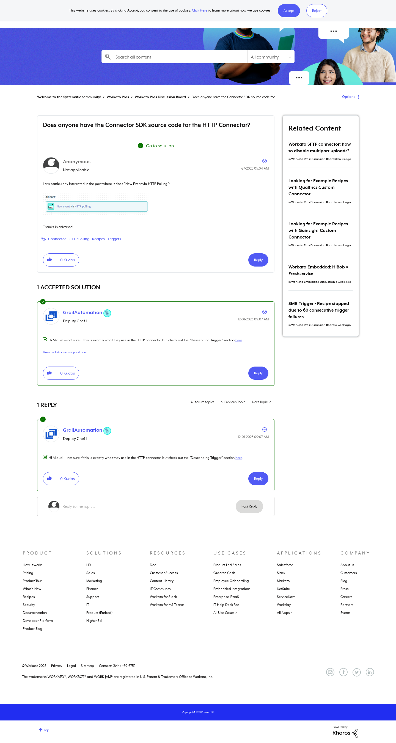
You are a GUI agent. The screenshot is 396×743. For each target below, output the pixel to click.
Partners (346, 605)
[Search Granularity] (271, 56)
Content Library (162, 581)
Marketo (283, 581)
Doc (153, 565)
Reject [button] (316, 11)
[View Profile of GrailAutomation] (82, 312)
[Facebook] (343, 672)
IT (87, 605)
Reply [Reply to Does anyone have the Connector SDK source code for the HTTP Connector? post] (258, 260)
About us (347, 565)
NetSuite (283, 589)
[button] (289, 10)
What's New (32, 589)
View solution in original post (65, 352)
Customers (348, 573)
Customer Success (164, 573)
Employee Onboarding (231, 581)
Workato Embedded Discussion (313, 281)
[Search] (174, 56)
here (238, 340)
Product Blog (32, 629)
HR (88, 565)
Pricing (28, 573)
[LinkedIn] (370, 672)
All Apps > (284, 613)
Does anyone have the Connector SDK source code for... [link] (234, 97)
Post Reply (249, 506)
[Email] (330, 672)
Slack (281, 573)
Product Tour (32, 581)
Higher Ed (94, 621)
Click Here (199, 10)
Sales (90, 573)
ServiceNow (286, 597)
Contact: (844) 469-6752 (117, 666)
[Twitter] (357, 672)
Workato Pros (118, 97)
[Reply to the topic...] (149, 506)
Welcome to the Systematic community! (69, 97)
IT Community (160, 589)
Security (29, 605)
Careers (346, 597)
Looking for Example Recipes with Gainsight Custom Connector (318, 230)
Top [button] (46, 730)
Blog (343, 581)
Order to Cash (224, 573)
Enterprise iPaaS (226, 597)
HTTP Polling (79, 239)
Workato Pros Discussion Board (160, 97)
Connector (57, 239)
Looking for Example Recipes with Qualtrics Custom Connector (318, 187)
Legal (71, 666)
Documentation (35, 613)
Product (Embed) (99, 613)
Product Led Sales (227, 565)
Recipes (98, 239)
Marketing (94, 581)
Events (345, 613)
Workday (284, 605)
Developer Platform (38, 621)
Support (92, 597)
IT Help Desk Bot (226, 605)
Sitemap (87, 666)
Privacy (56, 666)
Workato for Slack (163, 597)
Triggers (114, 239)
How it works (33, 565)
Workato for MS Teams (167, 605)
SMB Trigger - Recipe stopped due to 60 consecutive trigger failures (318, 310)
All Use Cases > (225, 613)
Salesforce (285, 565)
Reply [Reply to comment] (258, 373)
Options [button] (348, 97)
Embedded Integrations (232, 589)
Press (344, 589)
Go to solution (160, 145)
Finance (92, 589)
